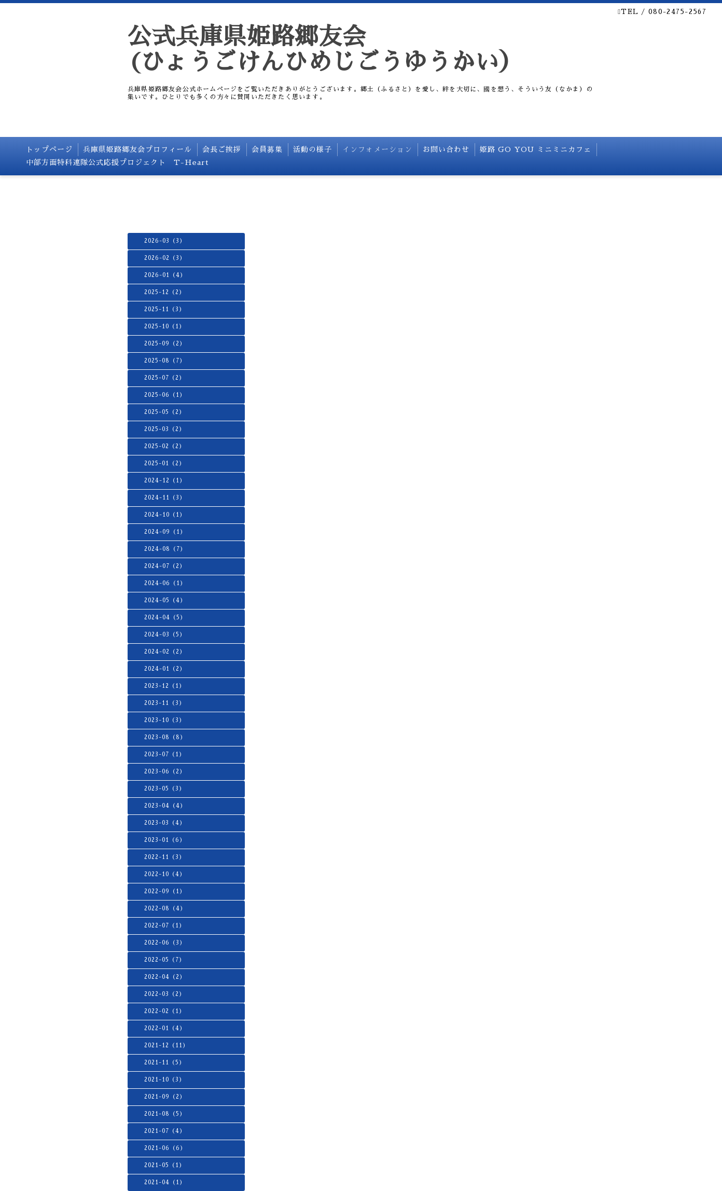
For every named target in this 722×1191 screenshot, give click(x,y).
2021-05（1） (164, 1165)
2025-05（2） (164, 412)
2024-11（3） (165, 498)
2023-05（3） (164, 789)
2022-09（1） (165, 891)
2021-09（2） (165, 1097)
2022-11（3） (164, 857)
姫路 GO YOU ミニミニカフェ (535, 149)
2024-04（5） (165, 617)
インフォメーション (377, 149)
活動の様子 (312, 149)
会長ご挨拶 (221, 149)
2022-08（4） (165, 908)
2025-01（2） (164, 463)
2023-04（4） (165, 806)
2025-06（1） (165, 395)
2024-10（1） (165, 515)
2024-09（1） (165, 532)
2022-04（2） (165, 977)
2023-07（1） (164, 754)
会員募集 (267, 149)
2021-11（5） (164, 1062)
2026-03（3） (165, 241)
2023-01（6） (165, 840)
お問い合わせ (446, 149)
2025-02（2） (164, 446)
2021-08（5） (165, 1114)
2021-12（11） (166, 1045)
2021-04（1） (165, 1182)
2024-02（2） (165, 652)
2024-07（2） (165, 566)
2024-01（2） (165, 669)
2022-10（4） (165, 874)
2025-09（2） (165, 344)
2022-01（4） (165, 1028)
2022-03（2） (164, 994)
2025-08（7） (165, 361)
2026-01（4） (165, 275)
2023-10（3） (164, 720)
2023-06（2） (165, 771)
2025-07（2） (164, 378)
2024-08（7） (165, 549)
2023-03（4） (165, 823)
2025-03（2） (164, 429)
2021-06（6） (165, 1148)
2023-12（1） (164, 686)
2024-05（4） (165, 600)
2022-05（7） (164, 960)
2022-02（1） (164, 1011)
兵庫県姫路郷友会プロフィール (137, 149)
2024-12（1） (165, 480)
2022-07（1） (164, 926)
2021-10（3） (164, 1080)
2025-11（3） (164, 309)
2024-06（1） (165, 583)
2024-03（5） (165, 635)
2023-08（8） (165, 737)
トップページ (49, 149)
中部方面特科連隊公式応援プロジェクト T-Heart (117, 162)
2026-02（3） (165, 258)
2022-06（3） (165, 943)
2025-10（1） (164, 326)
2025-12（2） (164, 292)
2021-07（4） (165, 1131)
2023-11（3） (164, 703)
